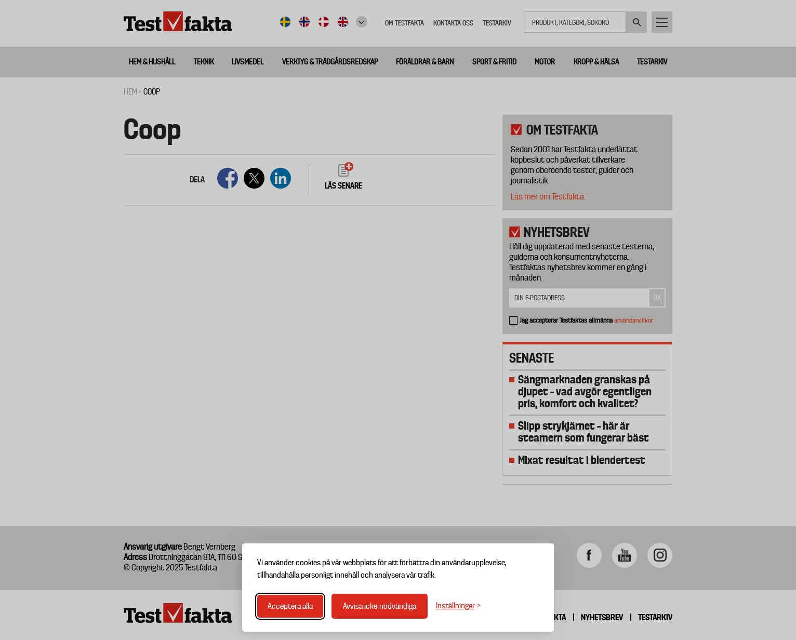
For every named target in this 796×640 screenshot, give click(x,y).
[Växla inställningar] (458, 605)
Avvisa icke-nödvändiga (379, 606)
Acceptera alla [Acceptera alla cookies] (290, 606)
